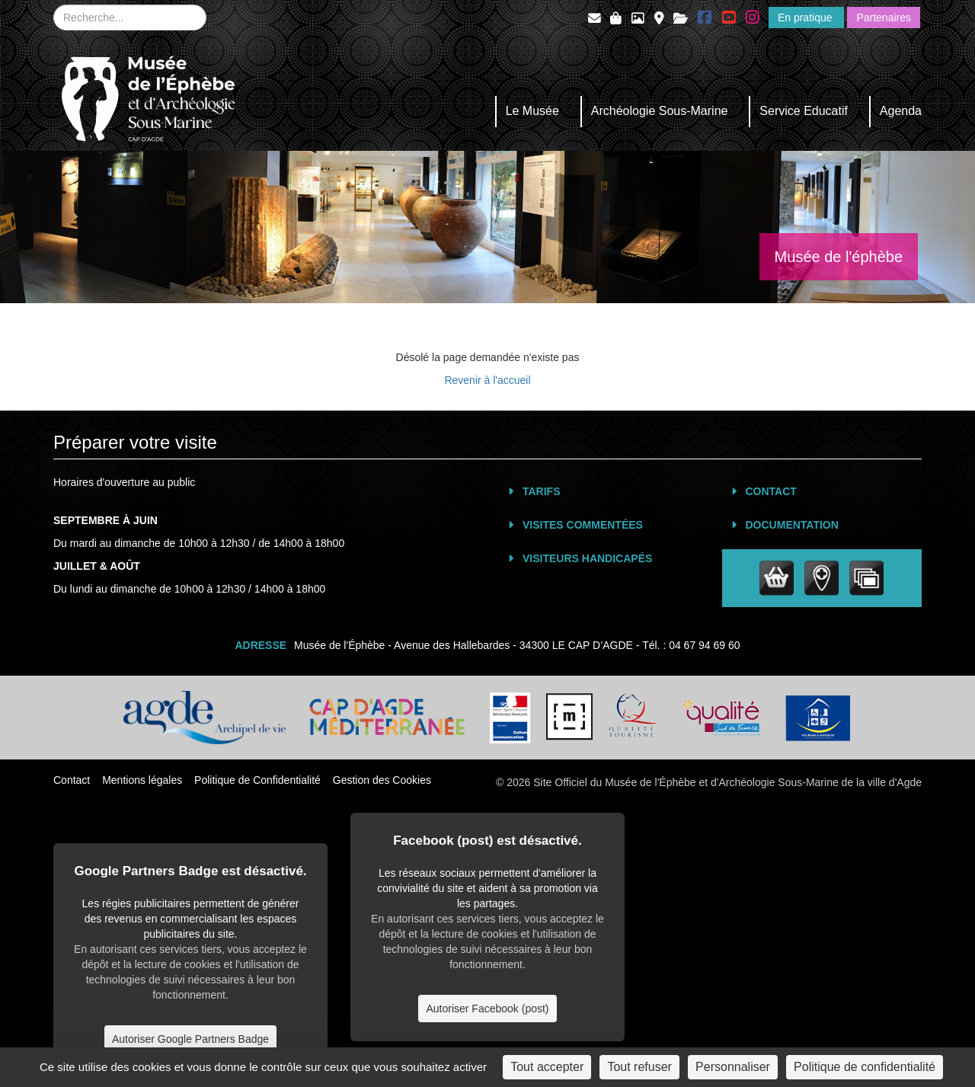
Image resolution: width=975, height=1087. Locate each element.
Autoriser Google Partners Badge (190, 1039)
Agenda (901, 110)
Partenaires (883, 17)
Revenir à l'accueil (487, 380)
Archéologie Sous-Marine (659, 110)
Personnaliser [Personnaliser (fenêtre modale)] (732, 1066)
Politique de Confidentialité (257, 780)
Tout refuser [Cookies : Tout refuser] (639, 1066)
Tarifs (542, 491)
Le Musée (532, 110)
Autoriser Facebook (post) (487, 1008)
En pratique (807, 17)
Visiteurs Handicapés (587, 558)
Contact (771, 491)
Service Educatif (803, 110)
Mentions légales (142, 780)
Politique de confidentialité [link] (864, 1066)
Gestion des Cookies (382, 780)
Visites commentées (583, 525)
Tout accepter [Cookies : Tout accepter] (546, 1066)
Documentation (792, 525)
